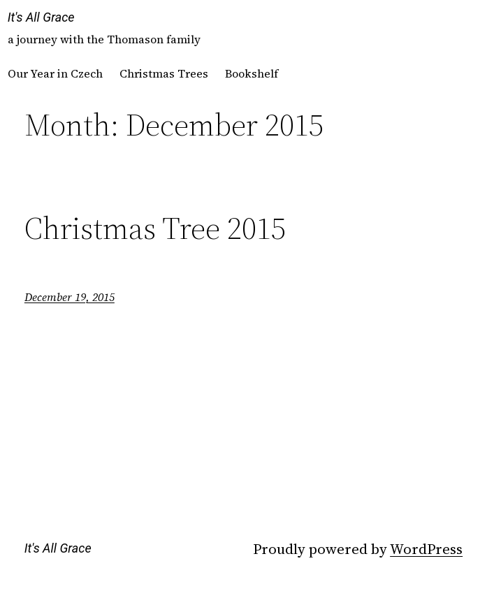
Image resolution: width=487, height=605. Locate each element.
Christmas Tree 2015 (155, 229)
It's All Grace (41, 17)
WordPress (426, 549)
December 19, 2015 (69, 297)
